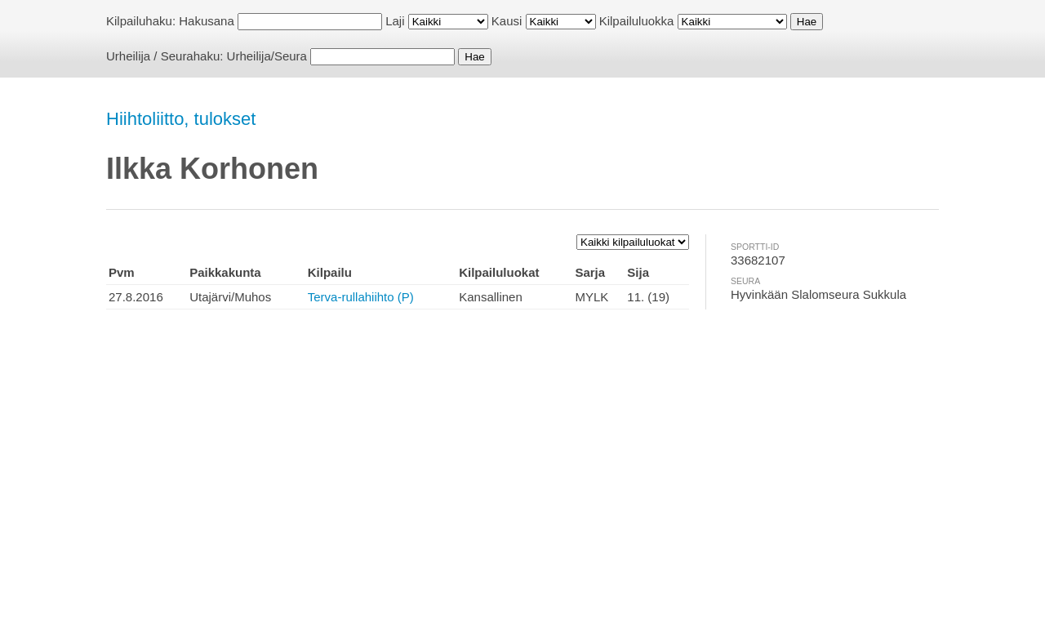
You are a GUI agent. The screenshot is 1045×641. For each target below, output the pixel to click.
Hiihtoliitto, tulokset (181, 119)
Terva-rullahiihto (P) (361, 297)
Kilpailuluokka (636, 21)
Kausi (506, 21)
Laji (394, 21)
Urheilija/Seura (267, 56)
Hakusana (206, 21)
